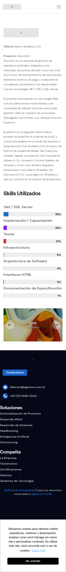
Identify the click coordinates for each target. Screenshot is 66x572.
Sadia (33, 323)
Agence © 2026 (41, 494)
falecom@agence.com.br (27, 387)
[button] (9, 324)
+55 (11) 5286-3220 (23, 396)
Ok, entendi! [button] (33, 561)
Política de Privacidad (18, 490)
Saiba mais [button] (39, 550)
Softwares (33, 327)
